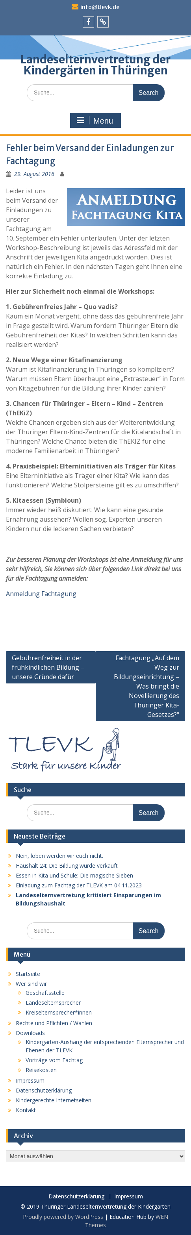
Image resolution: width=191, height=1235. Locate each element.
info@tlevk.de (99, 7)
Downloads (30, 1033)
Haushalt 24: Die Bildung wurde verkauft (67, 865)
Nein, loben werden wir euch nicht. (59, 855)
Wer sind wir (31, 983)
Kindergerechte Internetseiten (53, 1100)
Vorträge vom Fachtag (54, 1060)
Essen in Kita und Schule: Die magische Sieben (74, 875)
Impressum (30, 1080)
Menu (94, 120)
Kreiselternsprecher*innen (59, 1012)
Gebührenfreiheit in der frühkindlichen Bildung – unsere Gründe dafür (48, 667)
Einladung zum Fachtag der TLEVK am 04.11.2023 (79, 885)
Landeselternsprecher (53, 1002)
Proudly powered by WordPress (63, 1216)
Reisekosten (41, 1070)
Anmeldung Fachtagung (41, 593)
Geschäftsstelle (45, 992)
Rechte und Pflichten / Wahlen (54, 1023)
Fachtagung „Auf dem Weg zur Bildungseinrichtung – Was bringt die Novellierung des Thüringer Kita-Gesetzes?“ (146, 686)
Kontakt (26, 1110)
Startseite (28, 974)
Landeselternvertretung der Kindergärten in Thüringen (95, 65)
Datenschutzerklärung (44, 1090)
